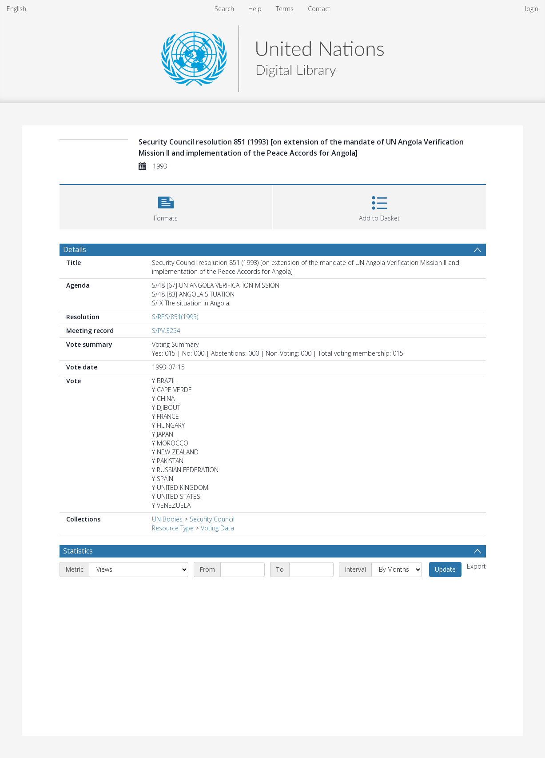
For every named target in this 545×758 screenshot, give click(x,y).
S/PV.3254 (166, 330)
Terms (285, 8)
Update (445, 569)
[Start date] (242, 569)
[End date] (311, 569)
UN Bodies (167, 519)
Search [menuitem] (224, 8)
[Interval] (396, 569)
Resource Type (173, 528)
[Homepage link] (272, 56)
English (16, 8)
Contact (319, 8)
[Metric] (138, 569)
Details (74, 249)
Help (255, 8)
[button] (166, 206)
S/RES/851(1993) (175, 317)
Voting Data (217, 528)
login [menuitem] (531, 8)
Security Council (212, 519)
